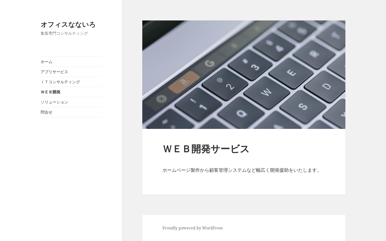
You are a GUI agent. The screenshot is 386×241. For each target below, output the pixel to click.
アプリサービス (54, 71)
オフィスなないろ (68, 24)
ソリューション (54, 102)
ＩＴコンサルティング (60, 82)
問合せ (46, 112)
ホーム (46, 61)
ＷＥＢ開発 (50, 92)
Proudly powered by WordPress (192, 228)
